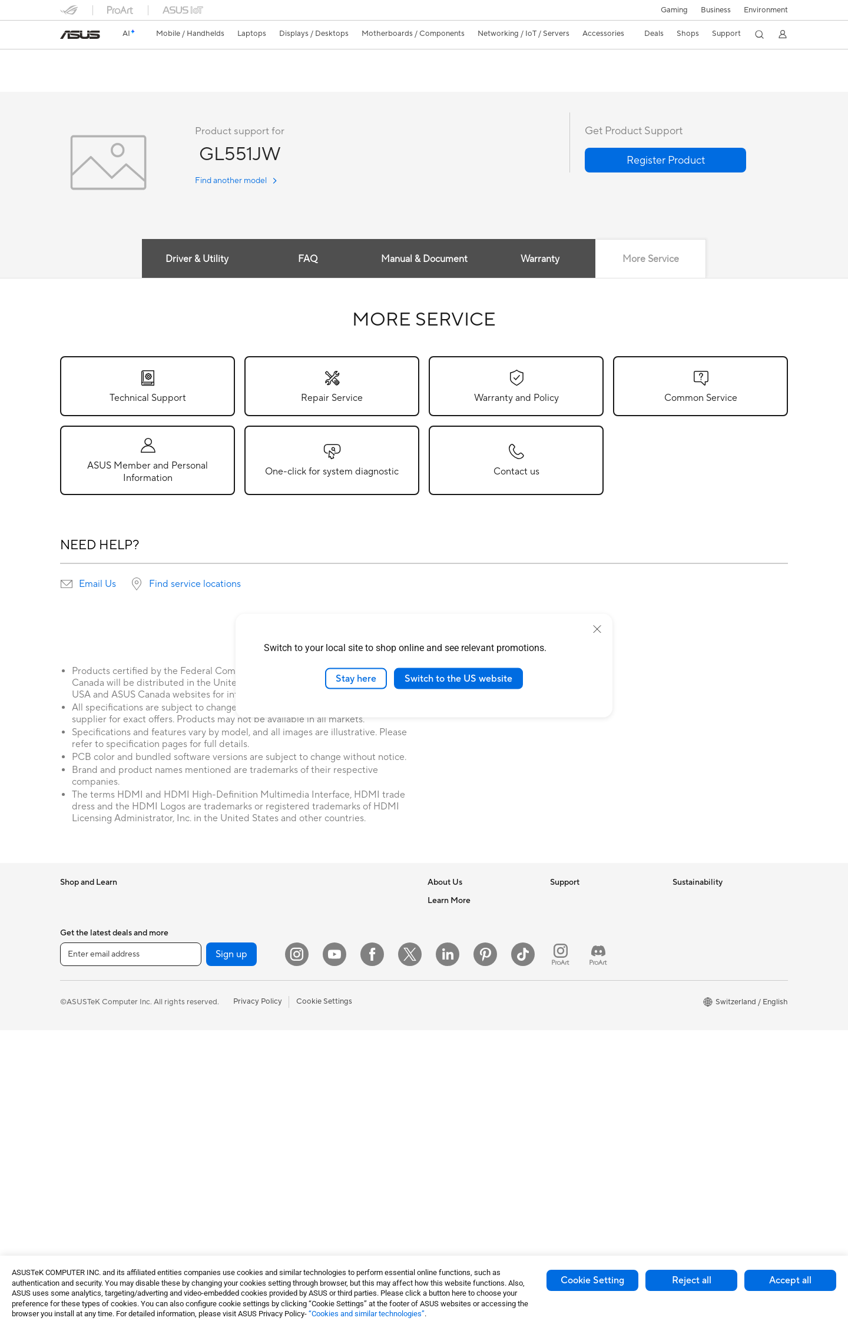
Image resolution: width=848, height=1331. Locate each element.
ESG (680, 900)
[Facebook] (372, 1255)
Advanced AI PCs (458, 1078)
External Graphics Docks (225, 1113)
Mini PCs (197, 936)
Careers (441, 918)
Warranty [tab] (540, 259)
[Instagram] (297, 1255)
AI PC (438, 1060)
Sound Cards (204, 1060)
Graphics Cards (209, 989)
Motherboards (207, 972)
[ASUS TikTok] (523, 1255)
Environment (766, 10)
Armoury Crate (454, 1184)
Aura (436, 1201)
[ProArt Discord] (598, 1255)
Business (716, 10)
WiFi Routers (326, 919)
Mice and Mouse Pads (341, 1017)
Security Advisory (581, 1033)
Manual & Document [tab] (424, 259)
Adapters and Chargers (344, 1105)
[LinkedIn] (447, 1255)
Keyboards (322, 999)
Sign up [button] (231, 1255)
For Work (76, 972)
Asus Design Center (462, 1095)
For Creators (82, 990)
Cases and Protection (340, 1088)
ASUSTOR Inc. (453, 989)
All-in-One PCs (85, 1096)
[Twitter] (410, 1255)
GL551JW (86, 61)
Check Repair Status (586, 918)
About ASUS (450, 900)
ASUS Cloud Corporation (472, 1006)
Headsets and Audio (338, 1035)
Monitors (76, 1061)
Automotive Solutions (465, 1131)
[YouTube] (334, 1255)
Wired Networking (335, 963)
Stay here (356, 678)
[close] (597, 628)
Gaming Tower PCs (215, 900)
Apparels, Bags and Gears (348, 1070)
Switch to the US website (458, 678)
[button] (674, 10)
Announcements (455, 936)
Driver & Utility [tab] (196, 259)
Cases (192, 1007)
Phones (73, 919)
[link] (80, 35)
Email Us (97, 584)
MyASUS (566, 1069)
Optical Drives (207, 1078)
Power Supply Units (216, 1042)
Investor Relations (459, 953)
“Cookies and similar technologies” (367, 1313)
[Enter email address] (130, 1255)
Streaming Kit (327, 1052)
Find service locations (195, 584)
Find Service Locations (589, 936)
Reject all (691, 1280)
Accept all (790, 1280)
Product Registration (586, 953)
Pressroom (446, 971)
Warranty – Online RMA (590, 900)
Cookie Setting (592, 1280)
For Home (77, 955)
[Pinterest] (485, 1255)
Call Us (562, 989)
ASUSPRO (446, 1113)
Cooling (196, 1025)
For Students (82, 1008)
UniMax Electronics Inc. (468, 1024)
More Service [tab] (650, 259)
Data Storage (205, 1095)
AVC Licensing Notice (465, 1148)
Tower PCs (78, 1114)
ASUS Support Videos (588, 1051)
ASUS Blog (447, 1166)
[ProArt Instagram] (560, 1255)
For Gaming (80, 1025)
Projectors (78, 1079)
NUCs (192, 918)
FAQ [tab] (307, 259)
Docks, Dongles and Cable (349, 1123)
